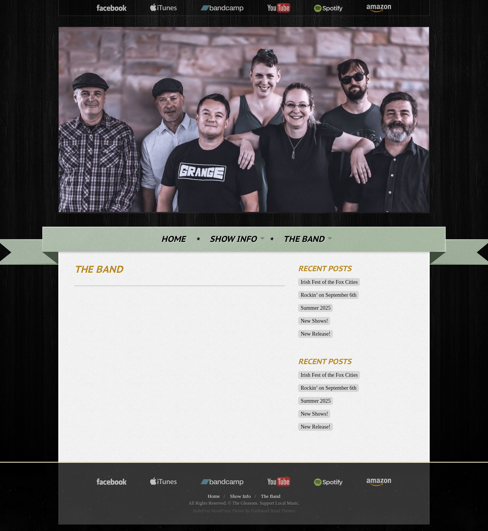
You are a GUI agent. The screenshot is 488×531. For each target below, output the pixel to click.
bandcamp (222, 8)
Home (173, 239)
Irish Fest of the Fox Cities (329, 282)
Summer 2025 (315, 308)
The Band (303, 239)
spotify (328, 8)
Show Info (233, 239)
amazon (379, 8)
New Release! (315, 334)
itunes (163, 8)
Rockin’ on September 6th (328, 295)
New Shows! (314, 321)
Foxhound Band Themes (273, 510)
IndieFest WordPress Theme (218, 510)
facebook (111, 8)
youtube (279, 8)
